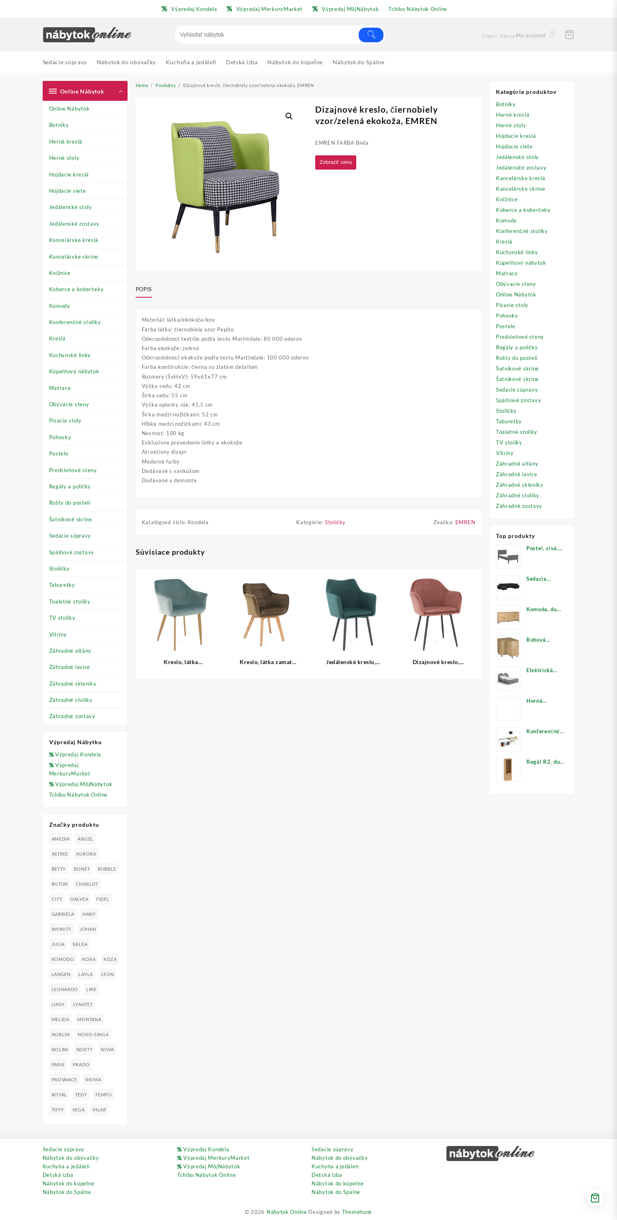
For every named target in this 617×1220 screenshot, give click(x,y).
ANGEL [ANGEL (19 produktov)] (85, 838)
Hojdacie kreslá (69, 174)
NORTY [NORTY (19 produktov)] (84, 1049)
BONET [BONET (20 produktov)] (82, 868)
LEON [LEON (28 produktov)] (107, 974)
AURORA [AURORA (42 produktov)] (86, 853)
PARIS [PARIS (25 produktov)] (58, 1064)
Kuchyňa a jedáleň (66, 1166)
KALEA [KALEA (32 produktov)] (80, 944)
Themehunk (357, 1212)
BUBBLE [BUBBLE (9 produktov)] (107, 868)
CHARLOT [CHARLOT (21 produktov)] (87, 884)
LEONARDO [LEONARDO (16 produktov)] (65, 989)
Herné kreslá (65, 141)
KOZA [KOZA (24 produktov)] (110, 959)
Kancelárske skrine (74, 256)
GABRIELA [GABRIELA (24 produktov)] (63, 914)
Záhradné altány (70, 650)
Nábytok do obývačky (71, 1158)
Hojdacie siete (67, 190)
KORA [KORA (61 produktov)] (88, 959)
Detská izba (58, 1175)
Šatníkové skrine (70, 519)
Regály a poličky (70, 486)
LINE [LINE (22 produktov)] (91, 989)
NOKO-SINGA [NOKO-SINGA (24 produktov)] (93, 1034)
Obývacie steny (69, 404)
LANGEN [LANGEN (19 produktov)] (61, 974)
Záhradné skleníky (73, 683)
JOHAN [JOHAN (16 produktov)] (88, 929)
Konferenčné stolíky (75, 322)
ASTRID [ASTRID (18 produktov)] (60, 853)
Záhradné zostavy (72, 716)
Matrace (60, 388)
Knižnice (60, 273)
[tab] (147, 289)
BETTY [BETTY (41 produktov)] (59, 868)
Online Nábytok (69, 108)
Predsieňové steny (73, 470)
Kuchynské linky (70, 355)
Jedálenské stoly (70, 207)
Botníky (59, 125)
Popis (144, 289)
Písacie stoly (65, 420)
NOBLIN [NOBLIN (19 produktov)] (61, 1034)
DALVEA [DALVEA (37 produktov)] (79, 899)
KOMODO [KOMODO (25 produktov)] (63, 959)
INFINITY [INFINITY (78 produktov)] (62, 929)
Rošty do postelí (70, 502)
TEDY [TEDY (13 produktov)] (81, 1094)
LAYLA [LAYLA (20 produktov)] (85, 974)
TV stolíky (62, 617)
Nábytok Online (286, 1212)
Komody (59, 306)
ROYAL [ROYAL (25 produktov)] (59, 1094)
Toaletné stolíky (70, 601)
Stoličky (59, 568)
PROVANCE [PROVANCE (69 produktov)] (65, 1079)
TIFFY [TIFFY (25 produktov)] (58, 1109)
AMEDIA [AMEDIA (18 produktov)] (61, 838)
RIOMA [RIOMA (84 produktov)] (93, 1079)
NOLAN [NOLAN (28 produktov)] (60, 1049)
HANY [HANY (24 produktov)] (89, 914)
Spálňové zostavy (71, 552)
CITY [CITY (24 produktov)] (57, 899)
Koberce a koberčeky (76, 289)
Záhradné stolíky (71, 700)
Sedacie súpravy (70, 535)
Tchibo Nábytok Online (78, 794)
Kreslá (57, 338)
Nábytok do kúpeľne (69, 1183)
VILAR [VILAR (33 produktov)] (99, 1109)
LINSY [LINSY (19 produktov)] (58, 1004)
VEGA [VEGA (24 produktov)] (78, 1109)
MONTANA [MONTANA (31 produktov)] (89, 1019)
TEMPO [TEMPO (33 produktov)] (103, 1094)
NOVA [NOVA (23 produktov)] (107, 1049)
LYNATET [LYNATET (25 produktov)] (83, 1004)
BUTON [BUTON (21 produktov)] (60, 884)
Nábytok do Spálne (67, 1192)
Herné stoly (64, 158)
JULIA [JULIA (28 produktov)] (58, 944)
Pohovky (60, 437)
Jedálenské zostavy (74, 223)
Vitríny (58, 634)
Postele (59, 453)
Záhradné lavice (70, 667)
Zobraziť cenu (337, 162)
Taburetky (62, 585)
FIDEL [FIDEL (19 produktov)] (103, 899)
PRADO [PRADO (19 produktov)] (81, 1064)
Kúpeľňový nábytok (74, 371)
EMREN (465, 523)
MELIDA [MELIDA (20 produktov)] (60, 1019)
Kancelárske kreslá (74, 240)
